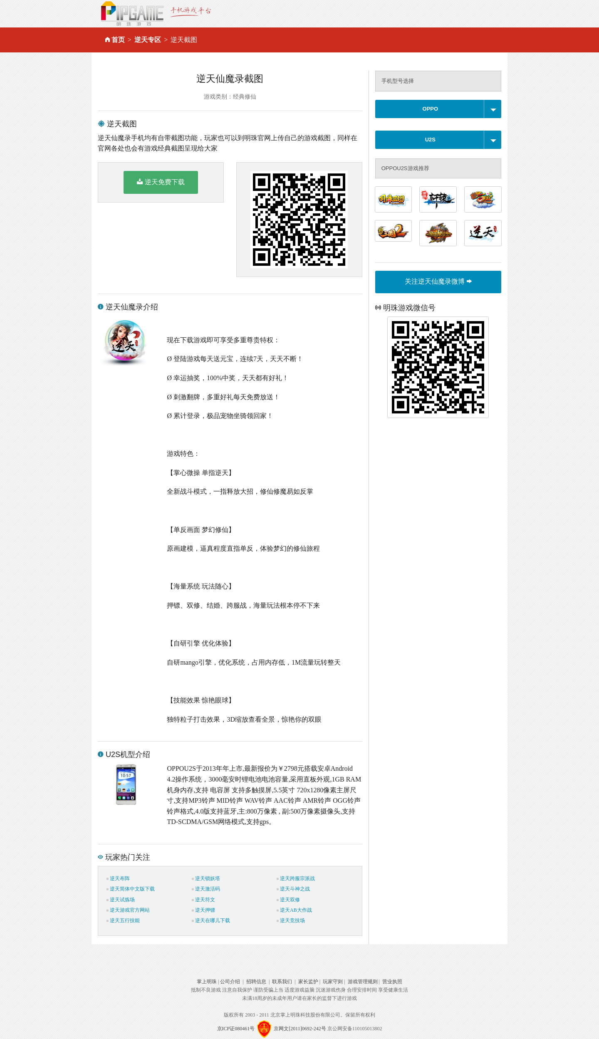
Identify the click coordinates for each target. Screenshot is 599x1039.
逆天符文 (203, 900)
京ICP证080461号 (236, 1029)
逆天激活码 (206, 889)
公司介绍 (230, 982)
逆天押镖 (203, 910)
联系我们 (282, 982)
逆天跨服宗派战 (296, 878)
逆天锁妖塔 (206, 878)
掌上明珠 (207, 982)
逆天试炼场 (120, 900)
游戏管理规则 (363, 982)
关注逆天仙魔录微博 (438, 281)
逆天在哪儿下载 (211, 920)
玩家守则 (333, 982)
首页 (118, 39)
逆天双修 (288, 900)
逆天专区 (147, 39)
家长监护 (308, 982)
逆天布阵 (118, 878)
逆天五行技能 (123, 920)
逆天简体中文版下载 (130, 889)
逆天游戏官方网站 (128, 910)
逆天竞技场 (291, 920)
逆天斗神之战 (293, 889)
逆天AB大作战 (294, 910)
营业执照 (392, 982)
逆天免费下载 (161, 182)
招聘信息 (256, 982)
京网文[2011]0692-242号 (300, 1029)
